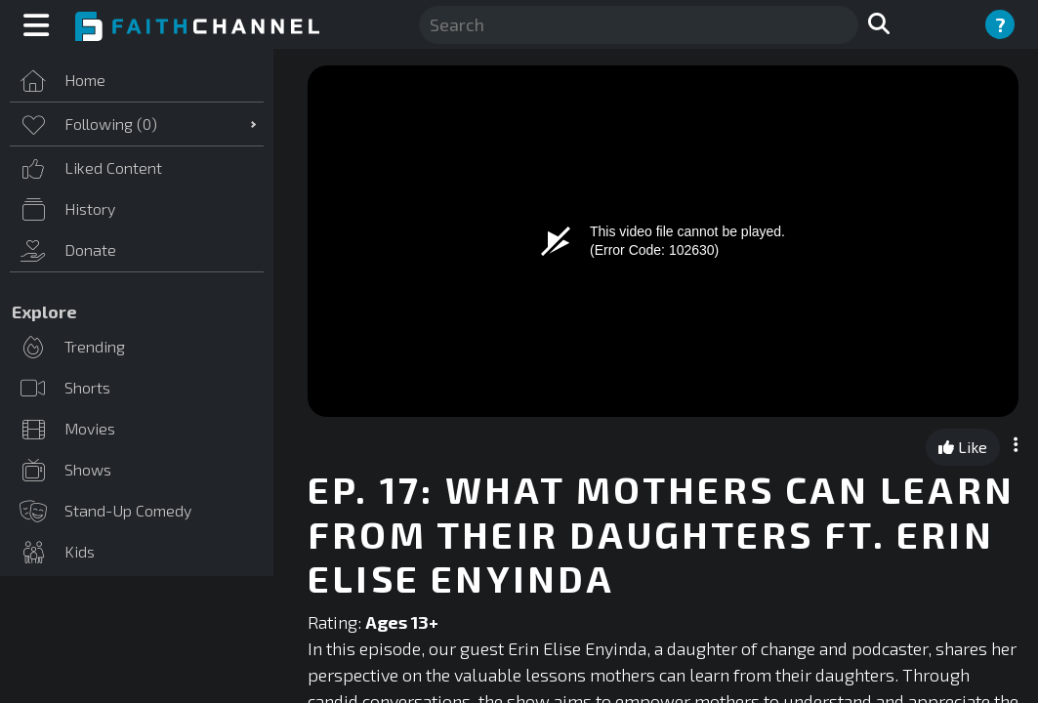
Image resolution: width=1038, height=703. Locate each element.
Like (962, 446)
